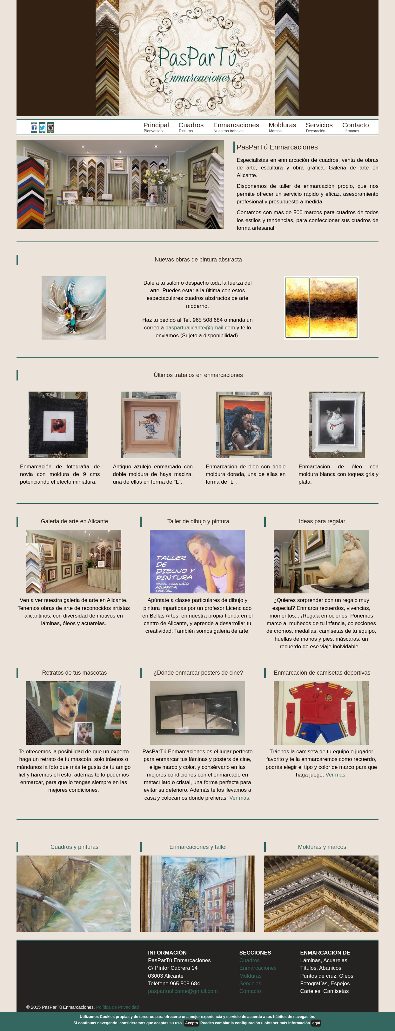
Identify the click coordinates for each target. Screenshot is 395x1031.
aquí (316, 1023)
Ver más (239, 798)
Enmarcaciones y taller (198, 847)
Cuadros (191, 125)
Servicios (319, 125)
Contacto (355, 125)
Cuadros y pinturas (74, 847)
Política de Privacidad (117, 1007)
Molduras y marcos (322, 847)
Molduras (282, 125)
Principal (156, 125)
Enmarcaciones (236, 125)
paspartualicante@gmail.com (200, 328)
